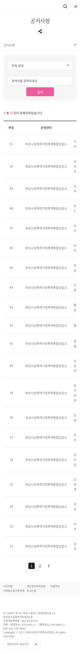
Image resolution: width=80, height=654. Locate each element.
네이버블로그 (73, 644)
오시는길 (31, 591)
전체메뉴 (75, 6)
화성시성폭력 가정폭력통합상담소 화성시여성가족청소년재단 (29, 6)
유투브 (57, 644)
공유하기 (40, 31)
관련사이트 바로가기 (18, 644)
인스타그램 (65, 644)
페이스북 (49, 644)
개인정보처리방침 (36, 586)
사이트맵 (8, 586)
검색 (65, 6)
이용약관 (55, 586)
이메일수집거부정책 (13, 591)
